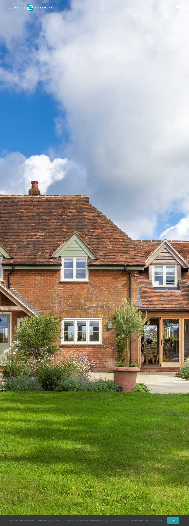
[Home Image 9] (94, 263)
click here (158, 520)
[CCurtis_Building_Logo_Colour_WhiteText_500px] (30, 5)
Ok (173, 520)
